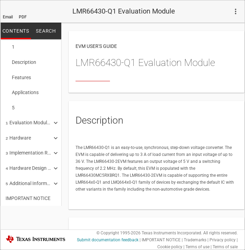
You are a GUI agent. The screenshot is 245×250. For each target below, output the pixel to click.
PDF (23, 17)
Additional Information (29, 177)
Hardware (18, 133)
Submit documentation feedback (108, 240)
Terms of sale (225, 246)
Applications (22, 90)
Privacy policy (223, 240)
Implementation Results (29, 148)
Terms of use (197, 246)
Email (8, 17)
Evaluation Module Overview (29, 119)
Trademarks (195, 240)
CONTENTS (15, 31)
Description (21, 61)
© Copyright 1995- (118, 233)
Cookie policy (169, 246)
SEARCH (46, 31)
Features (18, 76)
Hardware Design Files (29, 162)
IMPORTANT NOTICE (28, 191)
